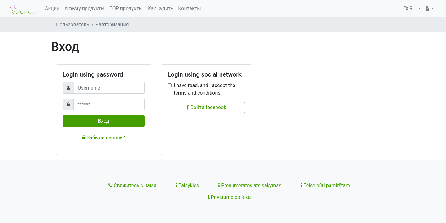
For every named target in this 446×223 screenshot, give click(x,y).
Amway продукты (84, 8)
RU (410, 8)
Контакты (189, 8)
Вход (103, 121)
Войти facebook (206, 107)
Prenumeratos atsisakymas (249, 185)
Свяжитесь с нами (132, 185)
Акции (52, 8)
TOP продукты (125, 8)
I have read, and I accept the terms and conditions (204, 89)
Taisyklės (187, 185)
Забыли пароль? (103, 138)
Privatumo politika (229, 197)
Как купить (160, 8)
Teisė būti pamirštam (325, 185)
